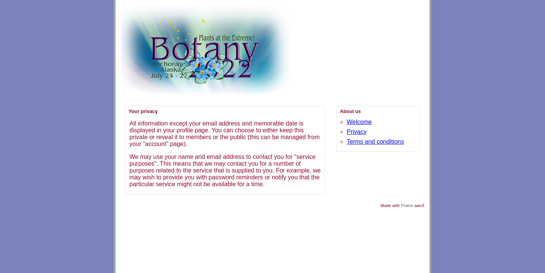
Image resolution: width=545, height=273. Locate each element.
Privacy (356, 132)
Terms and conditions (375, 141)
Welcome (359, 122)
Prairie (407, 205)
